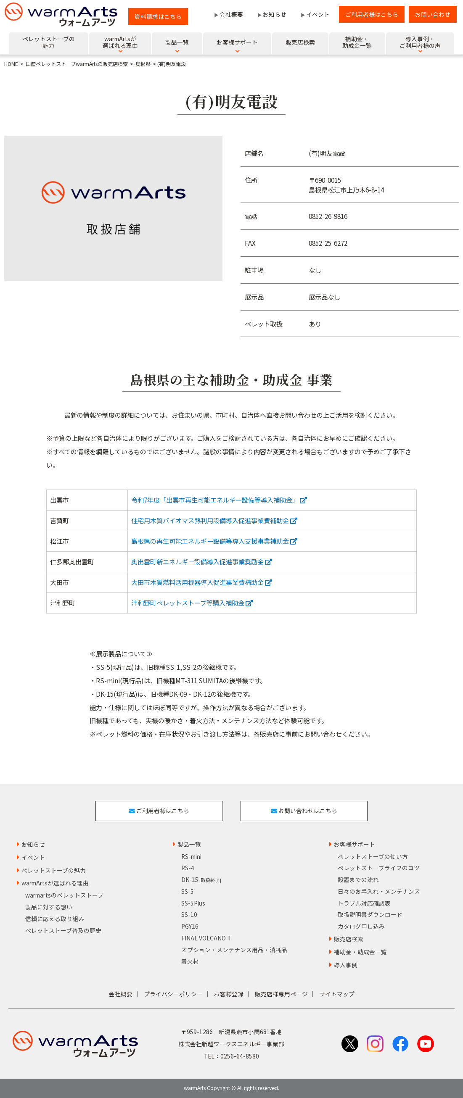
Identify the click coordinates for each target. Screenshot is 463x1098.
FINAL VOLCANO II (205, 938)
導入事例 (345, 965)
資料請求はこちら (158, 16)
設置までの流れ (358, 879)
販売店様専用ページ (281, 994)
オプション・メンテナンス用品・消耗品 (234, 949)
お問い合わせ (432, 14)
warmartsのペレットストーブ (64, 895)
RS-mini (191, 856)
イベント (318, 14)
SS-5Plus (193, 903)
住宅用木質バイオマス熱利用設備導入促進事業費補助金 (214, 520)
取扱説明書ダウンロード (370, 914)
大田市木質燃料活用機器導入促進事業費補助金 (201, 582)
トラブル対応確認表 (364, 903)
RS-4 (187, 868)
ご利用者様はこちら (371, 14)
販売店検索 (348, 939)
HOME (11, 64)
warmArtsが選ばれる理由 (55, 883)
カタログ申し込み (361, 926)
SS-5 (187, 891)
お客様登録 (228, 994)
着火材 (190, 961)
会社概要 (231, 14)
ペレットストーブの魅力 (53, 870)
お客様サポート (354, 844)
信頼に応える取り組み (54, 918)
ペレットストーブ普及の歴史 (63, 930)
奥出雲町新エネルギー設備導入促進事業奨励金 (201, 561)
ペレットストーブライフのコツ (379, 868)
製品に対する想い (48, 907)
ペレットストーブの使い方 (373, 856)
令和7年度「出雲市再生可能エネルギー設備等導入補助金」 (219, 499)
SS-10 (189, 914)
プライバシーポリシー (173, 994)
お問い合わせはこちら (304, 810)
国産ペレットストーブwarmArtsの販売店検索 (77, 64)
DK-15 (201, 879)
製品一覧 (189, 844)
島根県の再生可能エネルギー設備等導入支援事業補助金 (214, 540)
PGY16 (189, 926)
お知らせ (274, 14)
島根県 (143, 64)
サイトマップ (337, 994)
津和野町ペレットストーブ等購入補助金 (192, 602)
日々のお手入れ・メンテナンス (379, 891)
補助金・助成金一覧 (360, 952)
